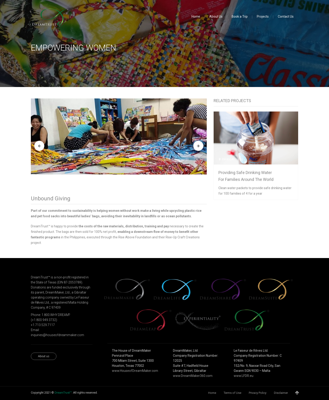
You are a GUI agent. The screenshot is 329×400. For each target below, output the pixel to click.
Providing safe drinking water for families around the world (245, 176)
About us (43, 356)
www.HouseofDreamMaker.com (135, 371)
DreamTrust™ (63, 392)
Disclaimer (281, 393)
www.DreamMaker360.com (192, 376)
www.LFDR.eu (243, 376)
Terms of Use (232, 393)
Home (212, 393)
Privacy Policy (257, 393)
